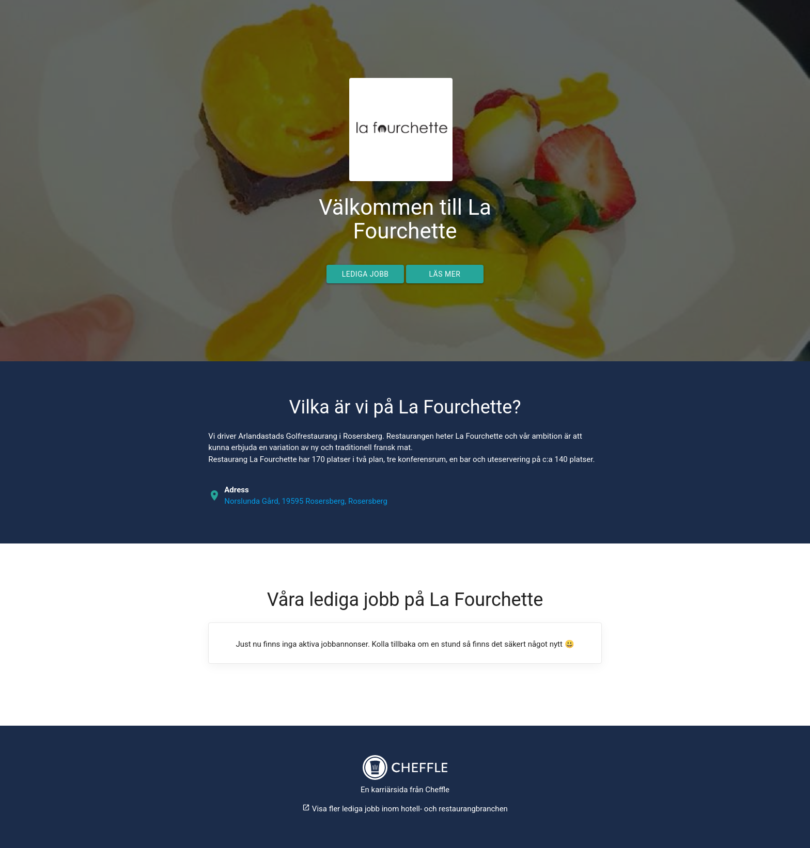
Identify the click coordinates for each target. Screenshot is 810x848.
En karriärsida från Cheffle (405, 789)
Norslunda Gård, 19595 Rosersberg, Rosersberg (305, 501)
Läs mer (444, 274)
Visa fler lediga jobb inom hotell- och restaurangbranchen (405, 808)
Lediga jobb (365, 274)
